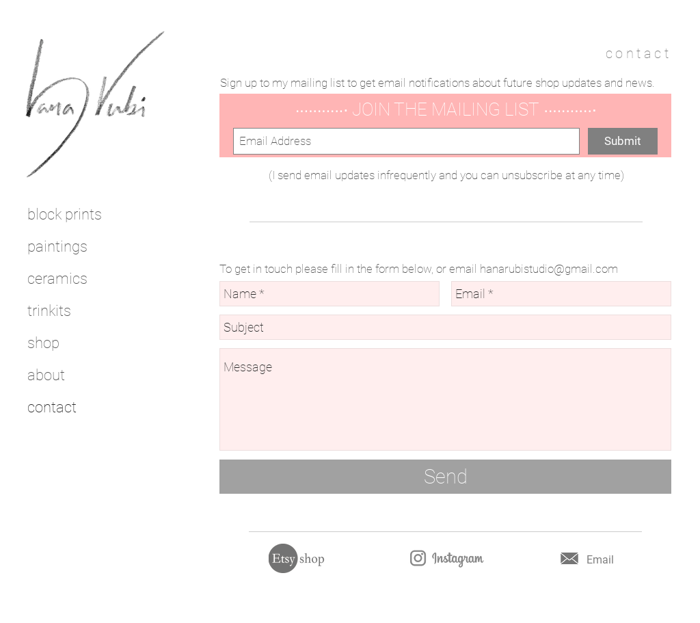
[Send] (445, 477)
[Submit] (623, 141)
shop (43, 343)
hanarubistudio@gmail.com (549, 269)
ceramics (57, 278)
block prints (64, 214)
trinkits (49, 310)
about (46, 375)
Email (600, 559)
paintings (57, 246)
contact (52, 407)
